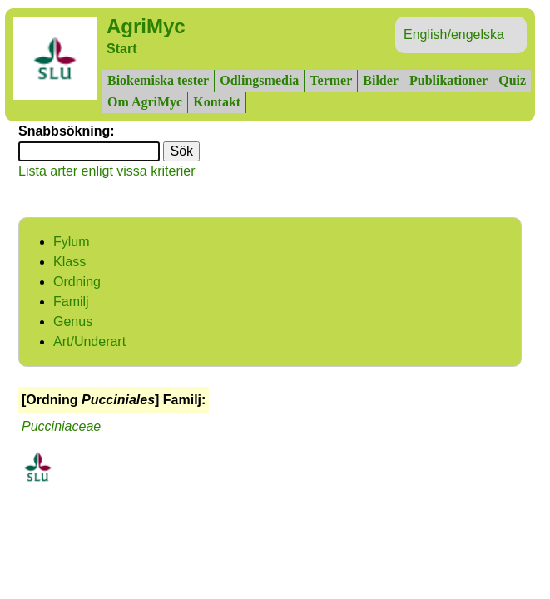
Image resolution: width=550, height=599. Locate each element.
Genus (72, 321)
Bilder (381, 80)
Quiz (512, 80)
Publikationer (448, 80)
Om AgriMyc (144, 102)
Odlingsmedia (259, 80)
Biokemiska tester (158, 80)
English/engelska (454, 34)
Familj (71, 302)
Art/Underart (89, 341)
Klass (69, 262)
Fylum (71, 242)
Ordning (77, 282)
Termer (331, 80)
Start (121, 49)
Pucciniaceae (61, 426)
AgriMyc (146, 26)
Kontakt (216, 102)
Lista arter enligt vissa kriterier (107, 171)
